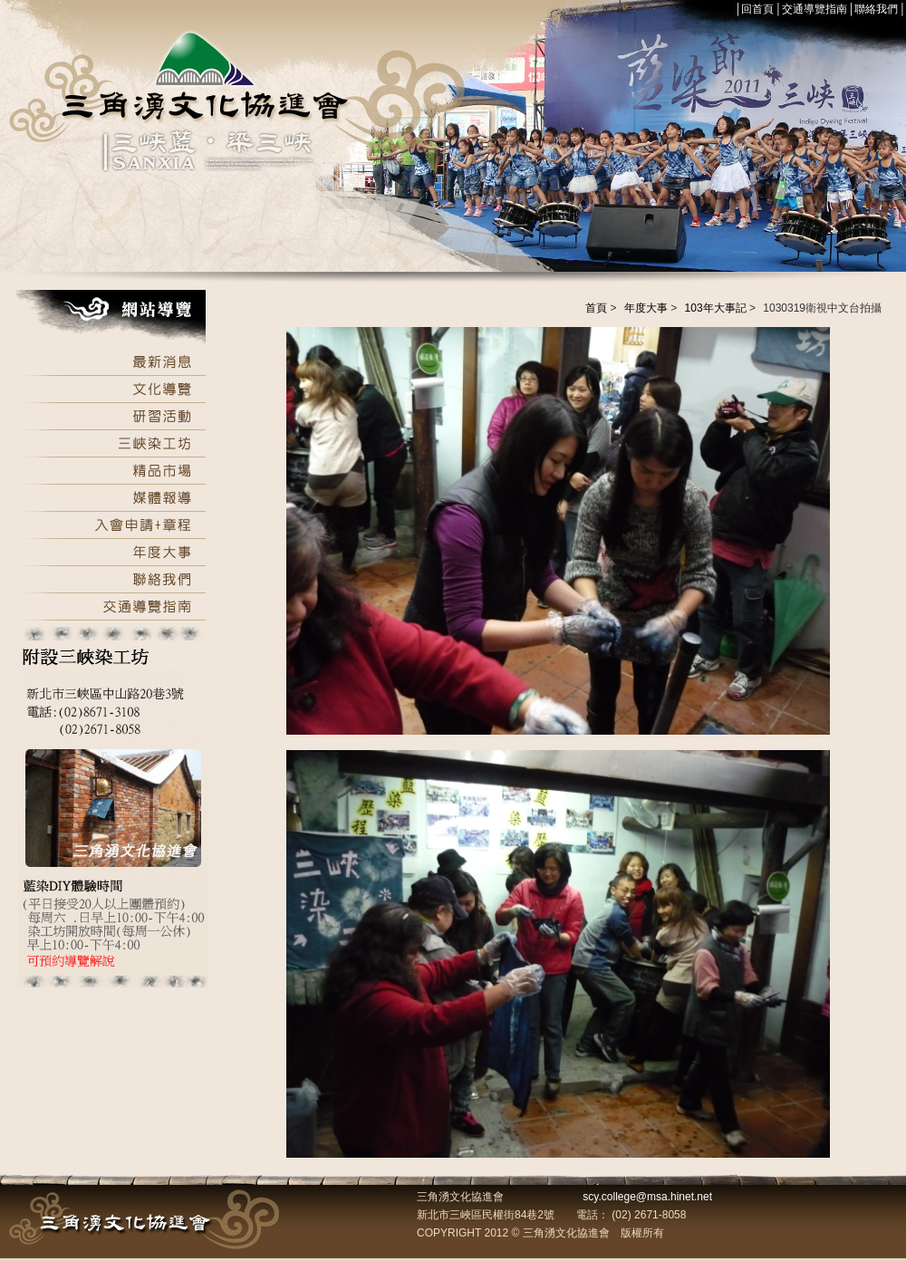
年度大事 (646, 308)
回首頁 (757, 9)
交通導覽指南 (814, 9)
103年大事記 (716, 308)
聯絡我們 (876, 9)
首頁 (596, 308)
